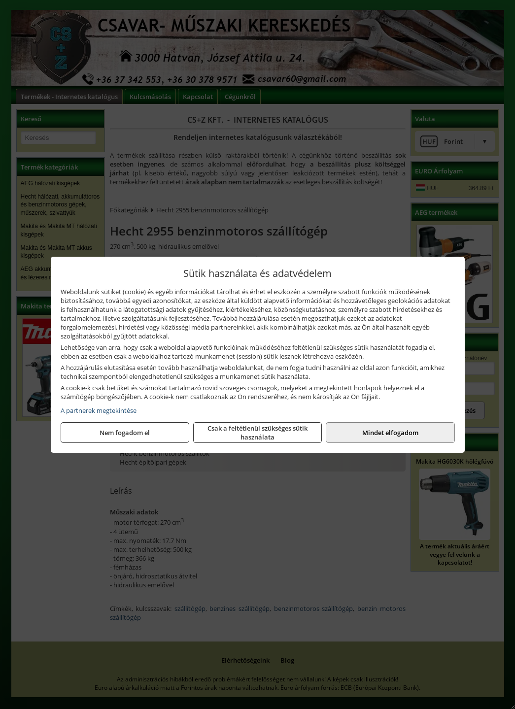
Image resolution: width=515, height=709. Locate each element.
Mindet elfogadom (390, 432)
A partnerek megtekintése (99, 410)
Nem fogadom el (125, 432)
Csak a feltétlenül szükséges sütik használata (257, 432)
